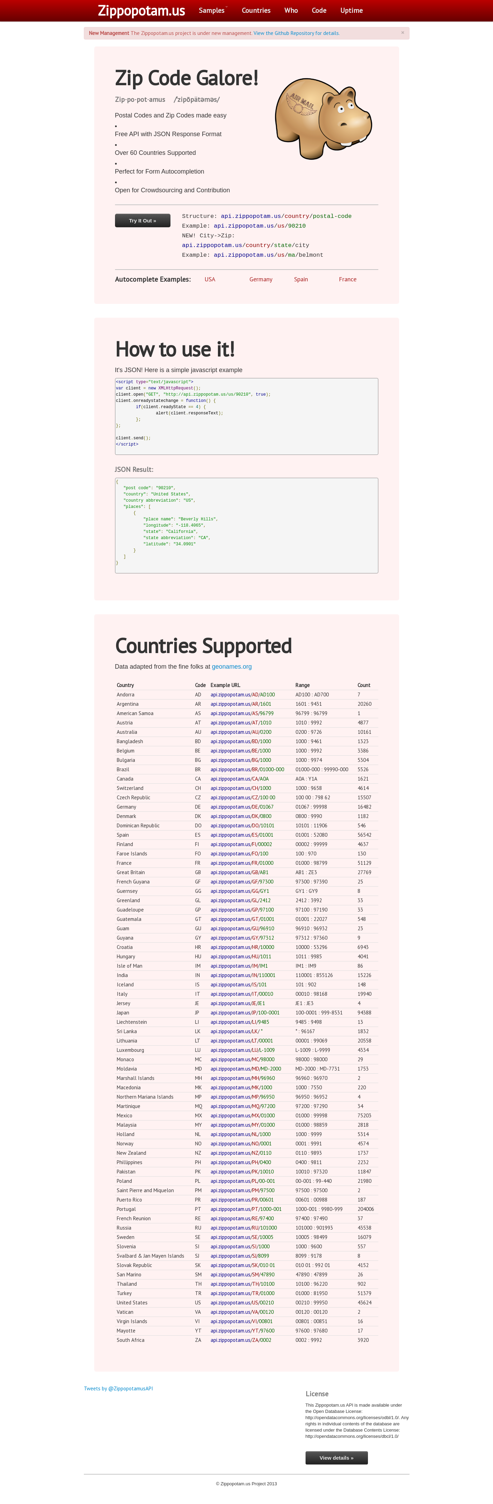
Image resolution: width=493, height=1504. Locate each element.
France (347, 279)
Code (319, 10)
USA (209, 279)
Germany (260, 279)
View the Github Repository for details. (297, 33)
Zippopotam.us (141, 10)
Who (291, 10)
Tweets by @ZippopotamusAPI (118, 1388)
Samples (213, 10)
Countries (256, 10)
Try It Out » (142, 220)
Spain (301, 279)
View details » (337, 1458)
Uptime (351, 10)
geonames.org (232, 666)
